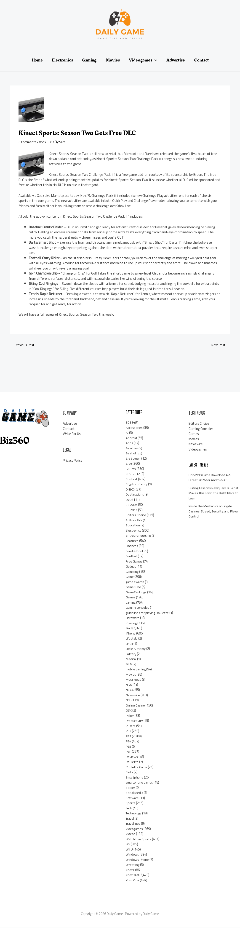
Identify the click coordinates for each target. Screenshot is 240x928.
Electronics (133, 530)
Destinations (135, 494)
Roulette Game (137, 767)
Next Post (219, 345)
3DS (129, 422)
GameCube (134, 587)
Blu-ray (131, 469)
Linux (129, 643)
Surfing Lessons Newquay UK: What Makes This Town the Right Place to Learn (213, 493)
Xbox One (132, 880)
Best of (131, 453)
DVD (129, 499)
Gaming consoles (138, 608)
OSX (129, 710)
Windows (132, 854)
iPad (129, 628)
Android (131, 438)
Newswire (133, 695)
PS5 (129, 746)
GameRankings (137, 592)
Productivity (135, 721)
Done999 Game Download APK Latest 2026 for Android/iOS (211, 478)
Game (130, 577)
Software (133, 798)
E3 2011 (131, 510)
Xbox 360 (46, 142)
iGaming (132, 623)
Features (132, 541)
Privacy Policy (72, 461)
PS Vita (131, 726)
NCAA (130, 690)
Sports (131, 803)
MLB (129, 664)
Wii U (129, 849)
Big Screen (133, 458)
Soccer (130, 787)
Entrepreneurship (138, 536)
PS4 (129, 741)
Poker (130, 715)
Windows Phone (137, 859)
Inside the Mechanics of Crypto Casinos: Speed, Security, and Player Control (211, 511)
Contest (132, 479)
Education (133, 525)
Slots (129, 772)
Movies (131, 674)
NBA (129, 685)
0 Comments (28, 142)
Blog (129, 464)
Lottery (131, 654)
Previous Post (23, 345)
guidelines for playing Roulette (148, 613)
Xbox (129, 870)
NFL (128, 700)
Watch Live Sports (139, 839)
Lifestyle (132, 638)
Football (132, 556)
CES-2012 (133, 474)
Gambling (132, 571)
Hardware (133, 618)
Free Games (134, 561)
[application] (154, 60)
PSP (129, 752)
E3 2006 (131, 505)
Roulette (132, 762)
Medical (131, 659)
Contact (69, 429)
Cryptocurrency (137, 484)
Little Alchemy (136, 649)
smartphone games (140, 782)
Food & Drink (135, 551)
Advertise (70, 424)
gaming (131, 602)
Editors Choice (136, 515)
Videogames (135, 829)
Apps (129, 443)
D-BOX (130, 489)
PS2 (129, 731)
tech (129, 808)
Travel (130, 818)
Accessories (134, 427)
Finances (132, 546)
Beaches (132, 448)
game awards (136, 582)
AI (127, 433)
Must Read (134, 680)
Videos (131, 834)
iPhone (131, 633)
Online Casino (135, 705)
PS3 (129, 736)
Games (131, 597)
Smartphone (135, 777)
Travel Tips (134, 824)
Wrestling (133, 865)
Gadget (131, 566)
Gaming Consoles (201, 429)
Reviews (132, 757)
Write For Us (72, 434)
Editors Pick (134, 520)
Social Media (135, 793)
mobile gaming (136, 669)
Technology (134, 813)
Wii (128, 844)
